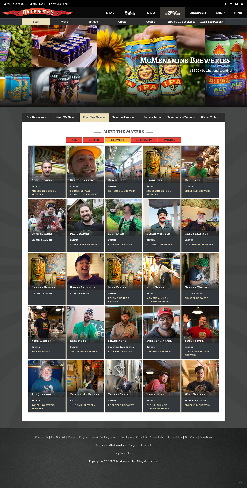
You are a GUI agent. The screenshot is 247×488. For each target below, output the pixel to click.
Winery (169, 140)
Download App (59, 4)
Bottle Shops (152, 117)
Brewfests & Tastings (181, 117)
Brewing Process (123, 117)
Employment (128, 437)
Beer (36, 22)
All (74, 140)
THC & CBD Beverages (181, 22)
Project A (146, 445)
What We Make (65, 117)
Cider (122, 22)
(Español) (141, 437)
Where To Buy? (210, 117)
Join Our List (58, 437)
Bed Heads (37, 4)
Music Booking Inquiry (104, 437)
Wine (64, 22)
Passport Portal (15, 4)
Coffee (150, 22)
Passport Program (78, 437)
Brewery (117, 140)
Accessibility (175, 437)
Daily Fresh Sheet (123, 453)
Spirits (93, 22)
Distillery (144, 140)
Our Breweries (36, 117)
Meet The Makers (211, 22)
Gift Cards (191, 437)
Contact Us (41, 437)
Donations (206, 437)
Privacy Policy (157, 437)
